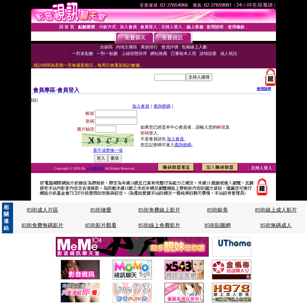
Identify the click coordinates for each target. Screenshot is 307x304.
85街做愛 (100, 210)
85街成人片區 (42, 210)
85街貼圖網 (217, 225)
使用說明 (264, 89)
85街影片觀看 (101, 225)
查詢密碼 (162, 106)
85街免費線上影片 (159, 210)
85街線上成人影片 (276, 210)
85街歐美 (217, 210)
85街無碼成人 (276, 225)
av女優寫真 (95, 168)
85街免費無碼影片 (42, 225)
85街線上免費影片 (159, 225)
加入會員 (140, 106)
